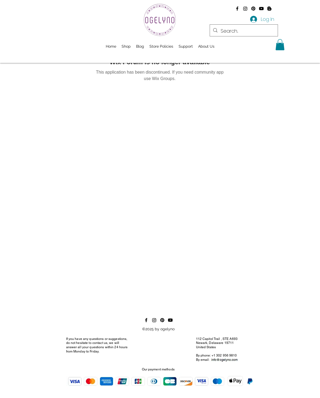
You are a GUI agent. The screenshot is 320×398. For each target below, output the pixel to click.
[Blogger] (269, 8)
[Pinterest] (253, 8)
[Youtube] (261, 8)
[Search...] (243, 31)
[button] (280, 44)
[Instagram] (245, 8)
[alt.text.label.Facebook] (237, 8)
